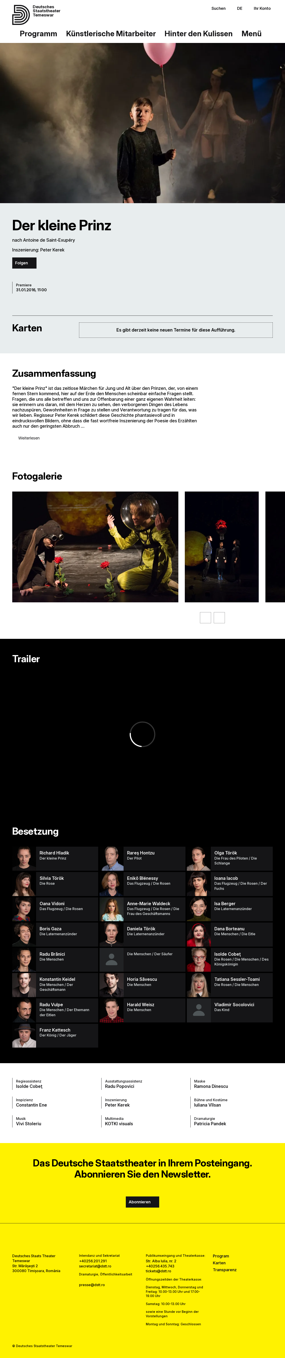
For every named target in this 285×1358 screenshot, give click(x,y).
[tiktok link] (155, 1238)
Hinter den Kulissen (199, 33)
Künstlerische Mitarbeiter (111, 33)
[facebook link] (129, 1238)
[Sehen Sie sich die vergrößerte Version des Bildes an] (95, 547)
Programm (38, 33)
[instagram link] (142, 1238)
